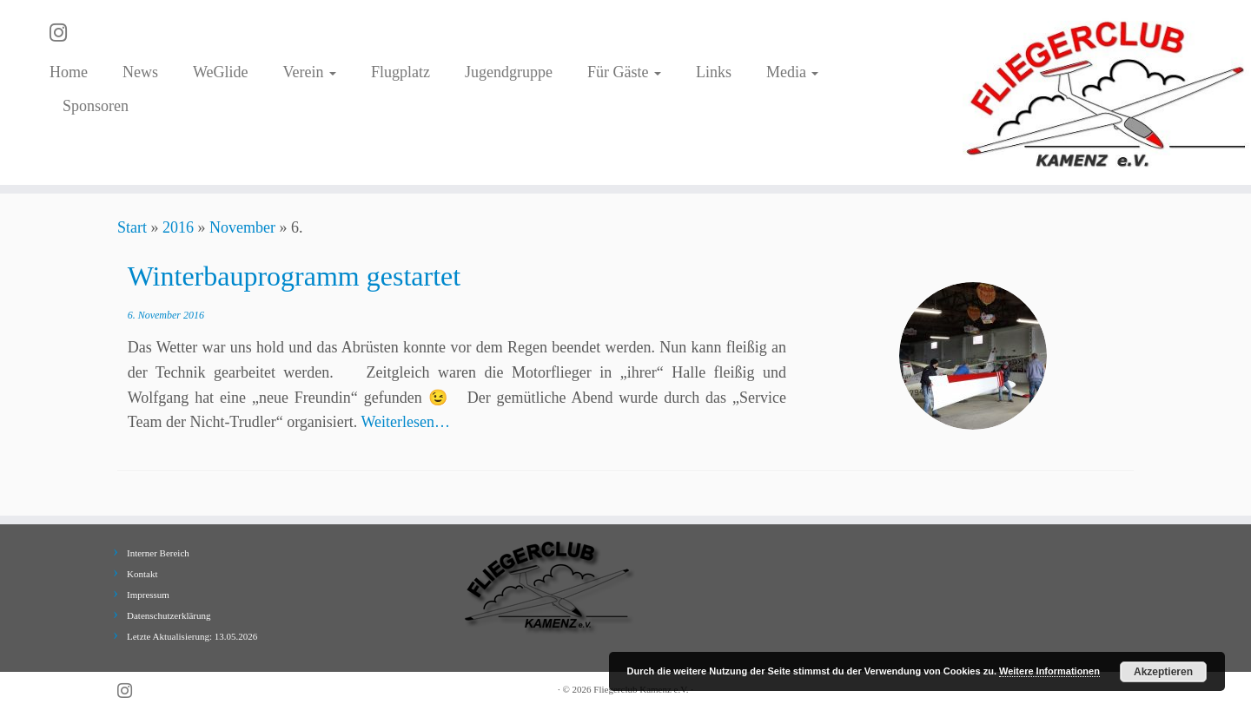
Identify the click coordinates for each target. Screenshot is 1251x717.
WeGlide (220, 72)
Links (713, 72)
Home (69, 72)
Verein (308, 72)
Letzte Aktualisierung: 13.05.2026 (192, 636)
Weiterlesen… (406, 422)
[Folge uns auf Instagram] (64, 33)
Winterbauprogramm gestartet (294, 276)
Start (132, 227)
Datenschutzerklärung (169, 615)
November (242, 227)
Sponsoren (96, 106)
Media (792, 72)
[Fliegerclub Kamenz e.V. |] (1107, 92)
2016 (178, 227)
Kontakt (142, 574)
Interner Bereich (158, 553)
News (140, 72)
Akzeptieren (1163, 672)
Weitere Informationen (1049, 671)
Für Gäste (624, 72)
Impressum (148, 594)
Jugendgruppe (509, 72)
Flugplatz (400, 72)
